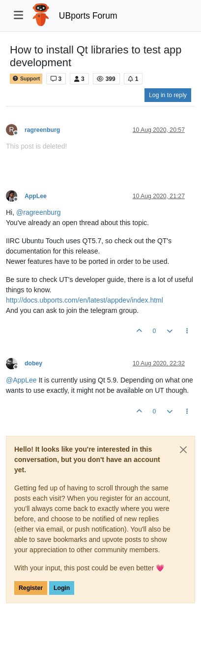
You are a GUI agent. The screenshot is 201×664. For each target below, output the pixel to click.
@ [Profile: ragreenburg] (38, 212)
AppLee (36, 196)
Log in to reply (168, 95)
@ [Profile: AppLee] (21, 380)
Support (26, 79)
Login (62, 588)
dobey (33, 363)
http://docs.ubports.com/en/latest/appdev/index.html (84, 300)
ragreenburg (42, 130)
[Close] (183, 449)
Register (31, 588)
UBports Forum (88, 16)
